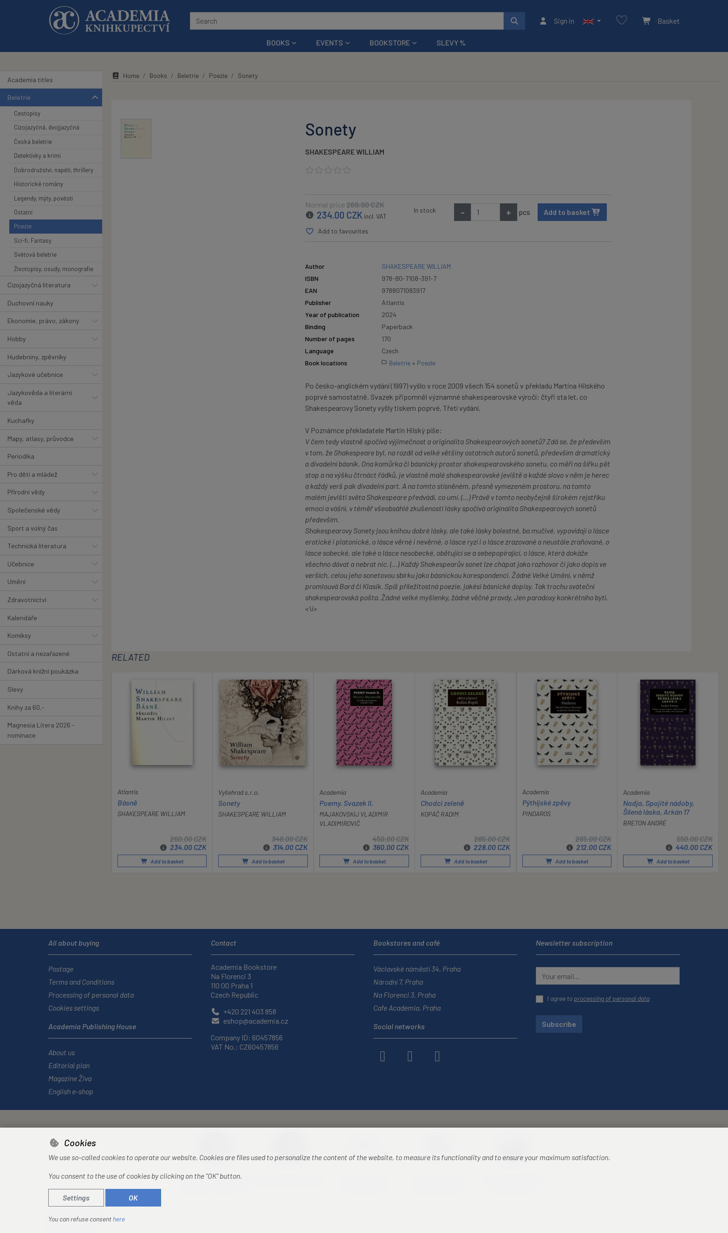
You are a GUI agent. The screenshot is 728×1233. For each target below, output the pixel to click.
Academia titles (30, 80)
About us (61, 1052)
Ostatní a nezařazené (38, 653)
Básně (127, 802)
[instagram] (410, 1055)
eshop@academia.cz (249, 1020)
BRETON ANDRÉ (644, 823)
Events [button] (329, 42)
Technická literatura (36, 546)
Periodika (20, 456)
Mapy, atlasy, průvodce (40, 438)
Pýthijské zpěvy (546, 802)
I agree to (598, 998)
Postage (60, 968)
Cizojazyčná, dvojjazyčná (46, 127)
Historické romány (38, 184)
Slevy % (451, 42)
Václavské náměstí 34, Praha (417, 968)
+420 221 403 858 (243, 1011)
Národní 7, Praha (398, 981)
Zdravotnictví (26, 600)
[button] (592, 21)
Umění (16, 581)
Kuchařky (20, 420)
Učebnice (20, 564)
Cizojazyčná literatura (39, 285)
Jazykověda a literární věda (39, 398)
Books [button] (278, 42)
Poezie (23, 226)
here (119, 1219)
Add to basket (572, 212)
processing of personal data (612, 998)
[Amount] (485, 212)
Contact (223, 942)
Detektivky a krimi (37, 155)
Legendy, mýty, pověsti (43, 198)
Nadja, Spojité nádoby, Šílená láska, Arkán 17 (658, 807)
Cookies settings (73, 1007)
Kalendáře (22, 618)
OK (133, 1197)
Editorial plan (69, 1065)
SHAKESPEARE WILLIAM (344, 151)
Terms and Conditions (81, 981)
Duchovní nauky (30, 303)
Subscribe (559, 1023)
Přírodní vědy (26, 492)
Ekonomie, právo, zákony (43, 320)
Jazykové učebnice (35, 374)
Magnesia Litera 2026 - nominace (41, 730)
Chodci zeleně (442, 802)
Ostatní (23, 212)
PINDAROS (536, 814)
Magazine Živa (69, 1078)
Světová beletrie (35, 254)
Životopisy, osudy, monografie (53, 269)
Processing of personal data (91, 994)
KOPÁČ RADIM (440, 814)
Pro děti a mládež (32, 474)
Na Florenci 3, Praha (404, 994)
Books (158, 75)
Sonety (229, 802)
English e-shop (70, 1091)
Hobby (16, 339)
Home (125, 75)
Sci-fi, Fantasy (33, 240)
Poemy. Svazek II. (346, 802)
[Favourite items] (621, 21)
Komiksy (19, 635)
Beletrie (19, 97)
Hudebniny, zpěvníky (36, 357)
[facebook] (382, 1055)
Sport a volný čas (32, 528)
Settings (76, 1197)
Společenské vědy (33, 510)
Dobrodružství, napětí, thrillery (53, 170)
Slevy (15, 689)
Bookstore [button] (390, 42)
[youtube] (437, 1055)
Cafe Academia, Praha (407, 1007)
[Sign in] (556, 21)
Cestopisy (27, 113)
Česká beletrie (33, 141)
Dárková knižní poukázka (42, 671)
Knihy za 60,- (26, 707)
